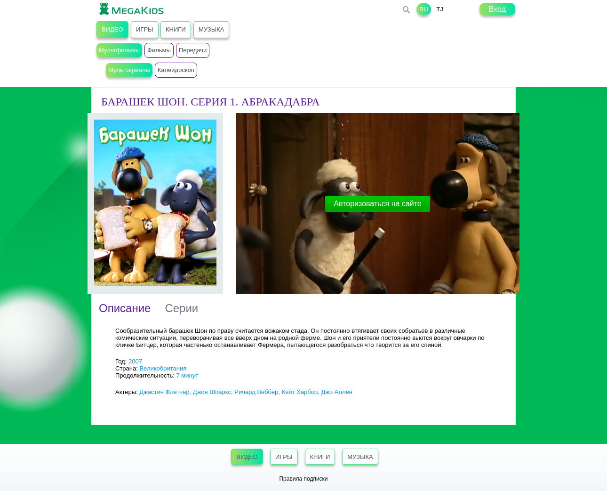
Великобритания (162, 368)
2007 (135, 361)
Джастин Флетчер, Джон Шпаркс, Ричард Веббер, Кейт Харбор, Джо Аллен (245, 391)
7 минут (187, 375)
